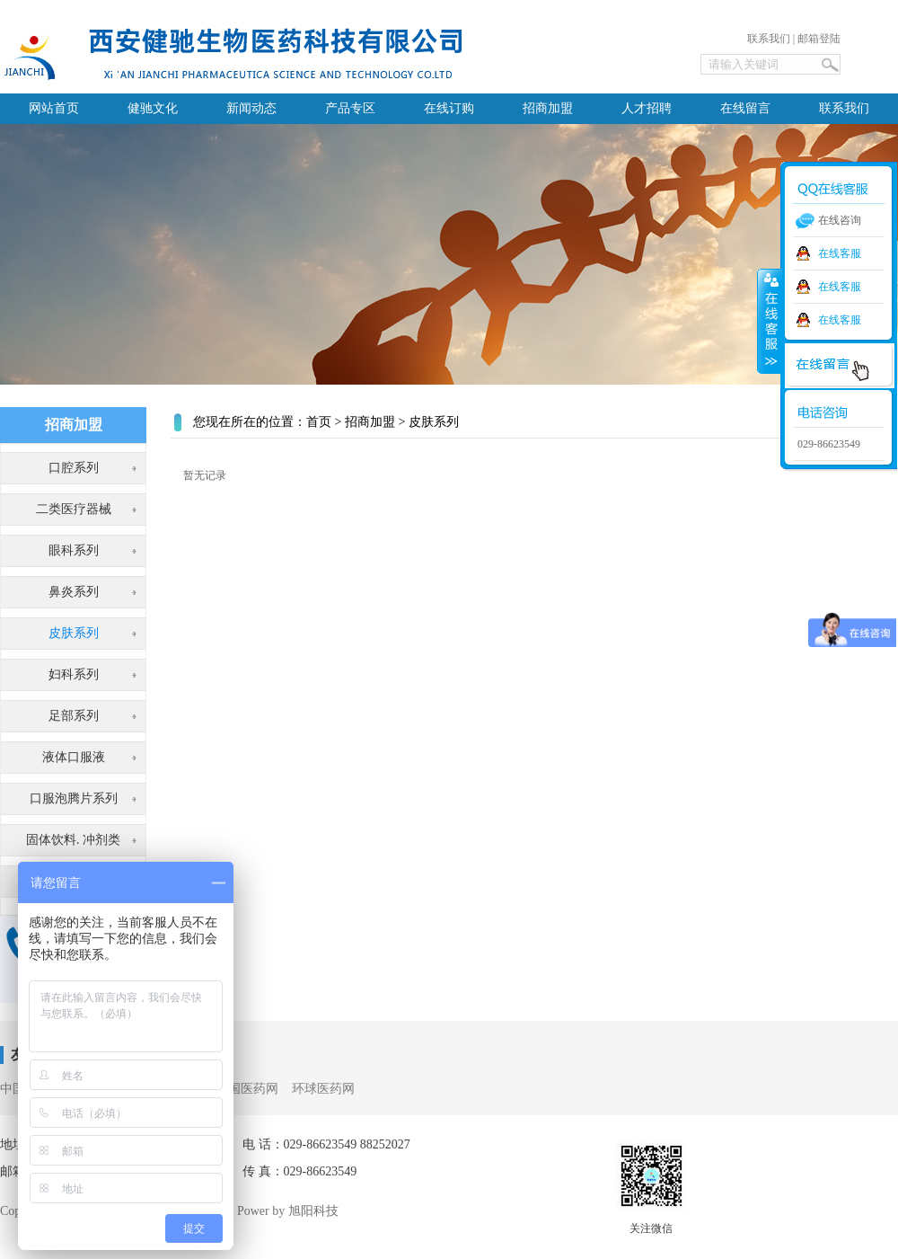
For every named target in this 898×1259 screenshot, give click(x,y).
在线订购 (449, 108)
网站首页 (54, 108)
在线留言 (745, 108)
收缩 (769, 321)
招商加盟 (548, 108)
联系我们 (768, 38)
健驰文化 (153, 108)
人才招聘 (646, 108)
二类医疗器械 (73, 509)
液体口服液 (73, 757)
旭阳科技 (313, 1211)
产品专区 (350, 108)
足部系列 (73, 716)
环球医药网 (323, 1088)
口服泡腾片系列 (74, 798)
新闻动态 (251, 108)
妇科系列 (73, 674)
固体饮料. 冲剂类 (73, 840)
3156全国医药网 (234, 1088)
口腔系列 (73, 467)
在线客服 (839, 253)
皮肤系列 (73, 633)
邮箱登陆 (819, 38)
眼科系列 (73, 550)
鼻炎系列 (73, 591)
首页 (318, 422)
